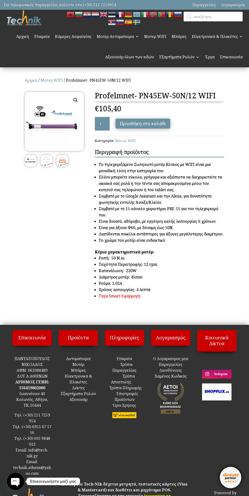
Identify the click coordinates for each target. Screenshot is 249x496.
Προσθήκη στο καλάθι (143, 123)
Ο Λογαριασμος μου (170, 358)
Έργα (210, 57)
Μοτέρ (78, 364)
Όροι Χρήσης (124, 405)
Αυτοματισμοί (78, 358)
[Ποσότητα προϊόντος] (102, 124)
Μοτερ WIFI (155, 36)
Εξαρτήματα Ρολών (177, 57)
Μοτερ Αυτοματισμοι (115, 36)
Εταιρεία (42, 36)
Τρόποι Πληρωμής (125, 387)
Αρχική (22, 36)
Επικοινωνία (231, 57)
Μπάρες (179, 36)
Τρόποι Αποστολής (122, 381)
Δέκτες (78, 387)
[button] (75, 100)
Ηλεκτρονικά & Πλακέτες (215, 36)
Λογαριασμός (233, 5)
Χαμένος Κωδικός (171, 376)
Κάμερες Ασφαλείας (73, 36)
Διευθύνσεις (170, 370)
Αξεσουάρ (78, 399)
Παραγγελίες (204, 5)
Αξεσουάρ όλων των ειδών (129, 57)
